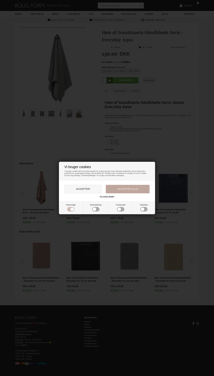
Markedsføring (96, 207)
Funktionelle (120, 207)
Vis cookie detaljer (107, 196)
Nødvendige (71, 207)
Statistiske (144, 207)
